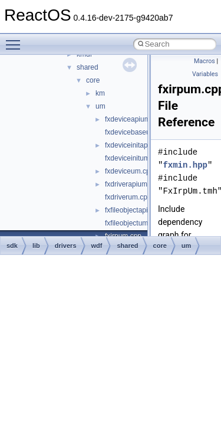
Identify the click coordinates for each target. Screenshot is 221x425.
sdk (12, 245)
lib (36, 245)
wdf (97, 245)
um (100, 106)
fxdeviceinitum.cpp (134, 158)
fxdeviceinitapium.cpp (139, 145)
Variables (205, 74)
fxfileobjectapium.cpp (138, 210)
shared (87, 67)
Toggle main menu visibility (16, 39)
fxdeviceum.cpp (129, 171)
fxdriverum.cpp (128, 197)
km (100, 93)
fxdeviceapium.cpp (134, 119)
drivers (66, 245)
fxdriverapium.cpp (133, 184)
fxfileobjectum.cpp (133, 223)
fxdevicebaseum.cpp (137, 132)
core (93, 80)
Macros (204, 61)
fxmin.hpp (185, 165)
